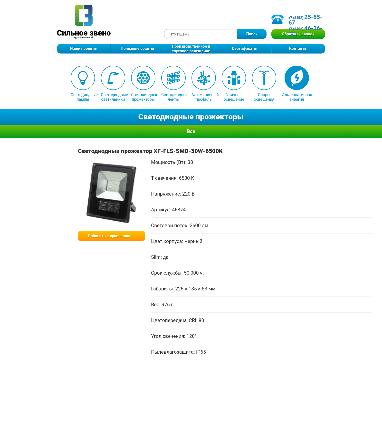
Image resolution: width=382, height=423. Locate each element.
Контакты (298, 48)
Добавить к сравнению (109, 236)
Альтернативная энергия (296, 84)
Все (191, 131)
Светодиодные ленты (173, 84)
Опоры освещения (264, 84)
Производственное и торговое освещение (191, 48)
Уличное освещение (234, 84)
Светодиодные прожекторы (143, 84)
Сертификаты (245, 48)
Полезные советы (137, 48)
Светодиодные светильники (113, 84)
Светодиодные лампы (83, 84)
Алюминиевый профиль (203, 84)
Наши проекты (83, 48)
